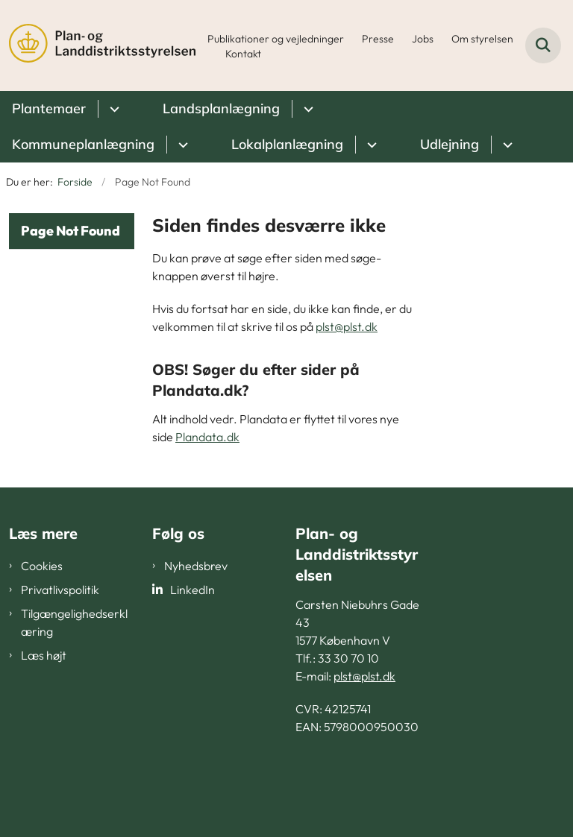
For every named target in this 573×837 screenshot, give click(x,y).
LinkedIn (192, 589)
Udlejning (449, 144)
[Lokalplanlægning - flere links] (369, 145)
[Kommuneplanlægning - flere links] (180, 145)
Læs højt (43, 655)
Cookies (42, 565)
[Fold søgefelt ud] (543, 45)
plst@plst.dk (347, 326)
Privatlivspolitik (60, 589)
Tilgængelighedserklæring (74, 622)
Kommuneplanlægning (83, 144)
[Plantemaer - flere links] (112, 109)
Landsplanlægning (221, 108)
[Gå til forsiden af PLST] (97, 45)
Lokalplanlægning (287, 144)
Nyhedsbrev (196, 565)
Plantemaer (49, 108)
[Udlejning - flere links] (505, 145)
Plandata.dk (207, 436)
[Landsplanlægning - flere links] (306, 109)
